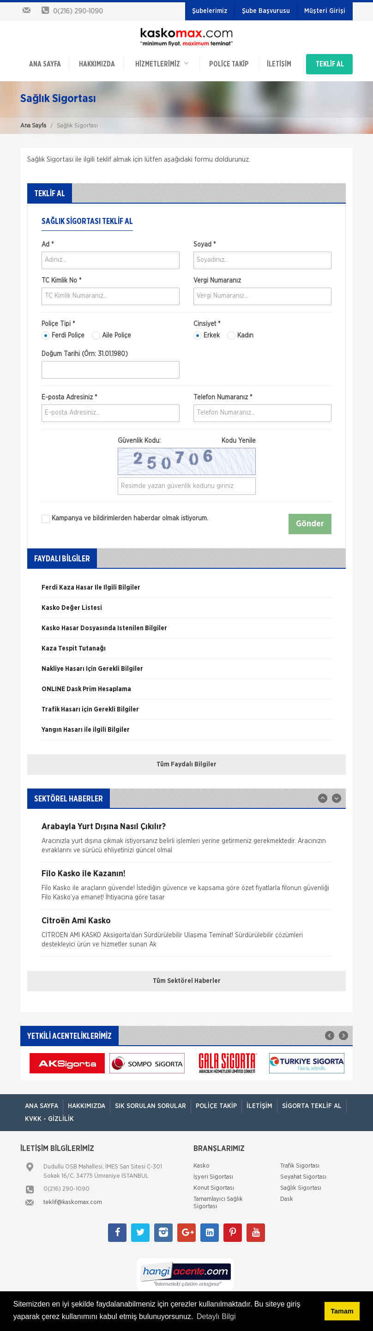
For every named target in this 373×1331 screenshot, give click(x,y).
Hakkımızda (97, 64)
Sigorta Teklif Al (312, 1106)
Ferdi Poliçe (63, 335)
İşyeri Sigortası (213, 1177)
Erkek (206, 335)
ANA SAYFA (45, 64)
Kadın (240, 335)
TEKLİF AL (330, 64)
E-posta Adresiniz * (69, 397)
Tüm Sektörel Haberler (187, 981)
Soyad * (204, 244)
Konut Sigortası (213, 1188)
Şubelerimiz (210, 11)
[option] (186, 591)
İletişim (279, 64)
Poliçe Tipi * (58, 324)
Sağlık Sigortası (300, 1188)
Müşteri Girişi (324, 11)
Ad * (48, 244)
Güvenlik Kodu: (187, 441)
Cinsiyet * (206, 324)
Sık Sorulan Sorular (150, 1106)
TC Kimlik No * (61, 280)
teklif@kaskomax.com (72, 1202)
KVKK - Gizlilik (49, 1119)
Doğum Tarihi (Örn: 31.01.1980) (85, 354)
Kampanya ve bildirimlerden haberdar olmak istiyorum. (125, 519)
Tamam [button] (342, 1311)
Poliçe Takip (229, 64)
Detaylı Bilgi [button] (216, 1316)
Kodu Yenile (239, 441)
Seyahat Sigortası (303, 1177)
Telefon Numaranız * (222, 397)
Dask (286, 1199)
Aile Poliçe (111, 335)
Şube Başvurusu (266, 11)
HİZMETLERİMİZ (162, 63)
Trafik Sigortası (299, 1166)
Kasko (201, 1166)
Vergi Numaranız (217, 280)
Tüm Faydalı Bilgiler (186, 764)
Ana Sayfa (33, 126)
